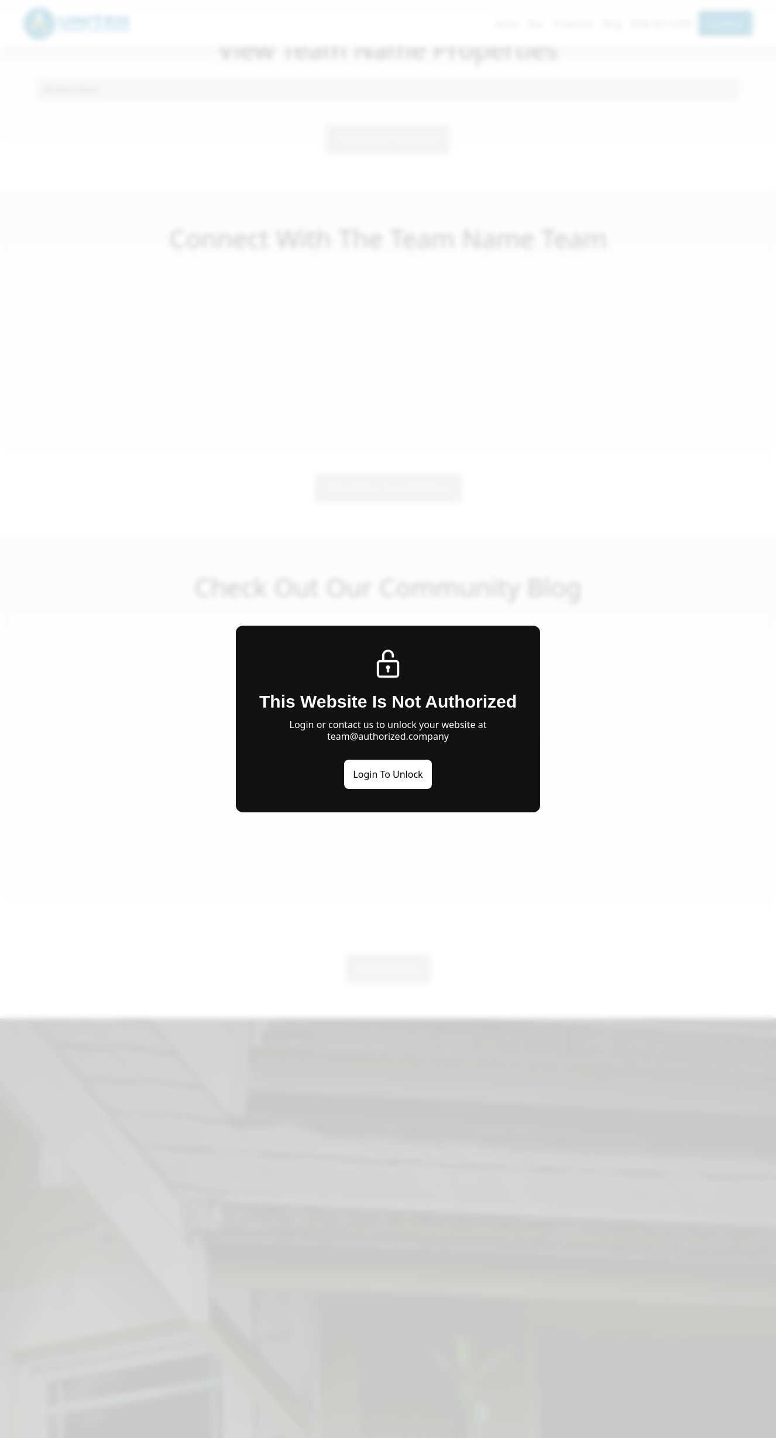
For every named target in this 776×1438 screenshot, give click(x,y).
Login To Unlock (388, 774)
